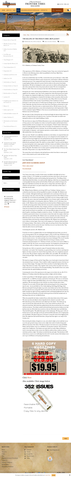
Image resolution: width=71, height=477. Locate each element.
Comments (62, 41)
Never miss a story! (28, 166)
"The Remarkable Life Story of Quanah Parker (11, 137)
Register (60, 4)
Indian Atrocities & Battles (50, 41)
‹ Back (65, 438)
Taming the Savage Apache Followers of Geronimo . (10, 143)
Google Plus (28, 453)
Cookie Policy (47, 475)
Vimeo (27, 457)
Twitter (27, 451)
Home (25, 35)
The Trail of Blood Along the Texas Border (12, 149)
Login (67, 4)
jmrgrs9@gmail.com (53, 449)
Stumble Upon (29, 455)
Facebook (27, 449)
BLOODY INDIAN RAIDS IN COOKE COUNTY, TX (10, 162)
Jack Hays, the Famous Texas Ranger (10, 156)
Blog (28, 35)
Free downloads (27, 169)
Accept (53, 475)
